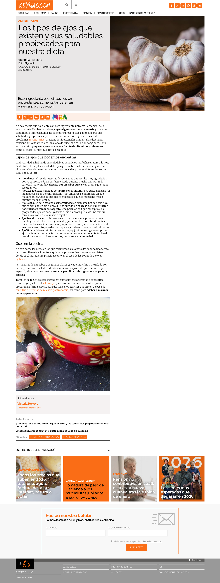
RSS (161, 567)
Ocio (122, 13)
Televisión (168, 482)
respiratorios (37, 139)
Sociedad (23, 13)
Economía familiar (30, 469)
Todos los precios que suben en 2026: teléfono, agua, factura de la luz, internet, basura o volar (37, 485)
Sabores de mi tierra (142, 13)
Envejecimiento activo (44, 437)
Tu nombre (51, 527)
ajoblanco (21, 259)
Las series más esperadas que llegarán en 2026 (178, 492)
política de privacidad (151, 541)
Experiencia (70, 13)
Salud (55, 13)
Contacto (116, 572)
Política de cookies (121, 567)
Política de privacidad (75, 572)
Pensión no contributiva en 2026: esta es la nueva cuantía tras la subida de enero (132, 488)
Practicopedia (105, 13)
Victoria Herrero (30, 60)
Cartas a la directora (81, 480)
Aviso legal (69, 567)
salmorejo (49, 283)
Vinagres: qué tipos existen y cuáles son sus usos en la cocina (52, 430)
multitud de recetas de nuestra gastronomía (42, 290)
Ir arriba (195, 560)
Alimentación (28, 20)
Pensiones (120, 474)
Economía (40, 13)
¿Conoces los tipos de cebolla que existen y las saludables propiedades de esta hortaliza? (62, 425)
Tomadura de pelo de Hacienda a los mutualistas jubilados (85, 489)
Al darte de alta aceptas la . (136, 541)
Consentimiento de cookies (174, 572)
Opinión (87, 13)
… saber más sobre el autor (29, 407)
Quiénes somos (24, 577)
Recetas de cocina (74, 437)
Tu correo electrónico (119, 527)
